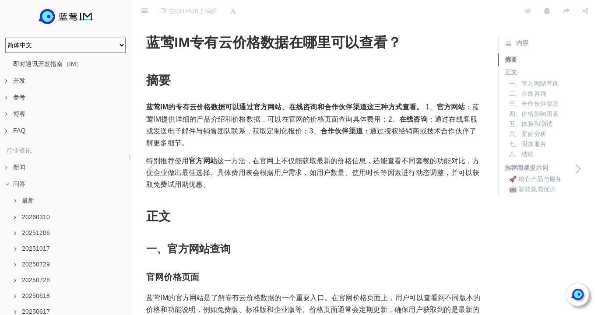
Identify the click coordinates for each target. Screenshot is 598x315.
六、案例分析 (527, 112)
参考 (15, 97)
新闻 (15, 167)
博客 (15, 113)
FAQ (15, 130)
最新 (24, 200)
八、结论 (521, 132)
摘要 (511, 37)
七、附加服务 (527, 122)
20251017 (32, 248)
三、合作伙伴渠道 (534, 81)
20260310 (32, 217)
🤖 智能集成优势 (532, 167)
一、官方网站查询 (534, 61)
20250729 (32, 264)
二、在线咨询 (527, 71)
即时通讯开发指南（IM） (47, 63)
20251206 (32, 232)
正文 (511, 50)
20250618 (32, 295)
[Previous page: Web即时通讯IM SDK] (151, 168)
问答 (15, 183)
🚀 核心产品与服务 (535, 157)
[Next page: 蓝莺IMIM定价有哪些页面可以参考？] (578, 168)
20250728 (32, 280)
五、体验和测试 (530, 101)
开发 (15, 80)
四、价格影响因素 (534, 91)
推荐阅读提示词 (526, 145)
